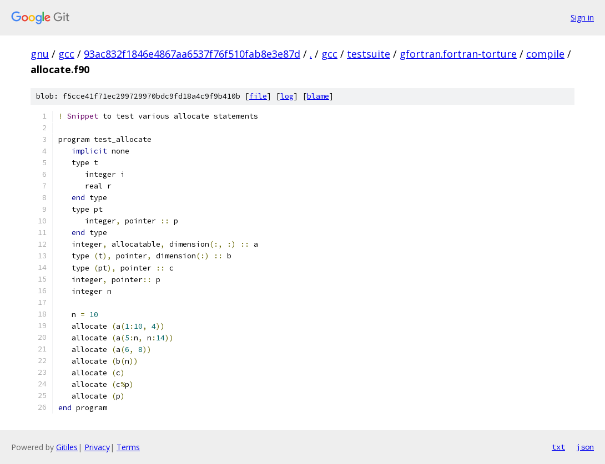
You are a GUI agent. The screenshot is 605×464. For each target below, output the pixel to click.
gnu (40, 53)
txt (558, 447)
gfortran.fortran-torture (458, 53)
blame (318, 96)
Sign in (582, 17)
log (287, 96)
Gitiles (67, 447)
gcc (66, 53)
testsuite (368, 53)
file (258, 96)
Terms (128, 447)
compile (545, 53)
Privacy (97, 447)
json (585, 447)
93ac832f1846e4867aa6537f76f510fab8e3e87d (192, 53)
